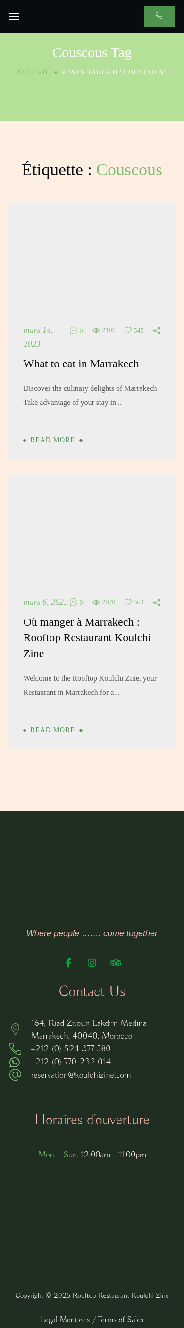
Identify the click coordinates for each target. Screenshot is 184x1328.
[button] (159, 16)
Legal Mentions (65, 1320)
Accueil (33, 72)
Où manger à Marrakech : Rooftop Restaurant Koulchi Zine (87, 638)
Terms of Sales (120, 1320)
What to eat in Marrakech (81, 363)
